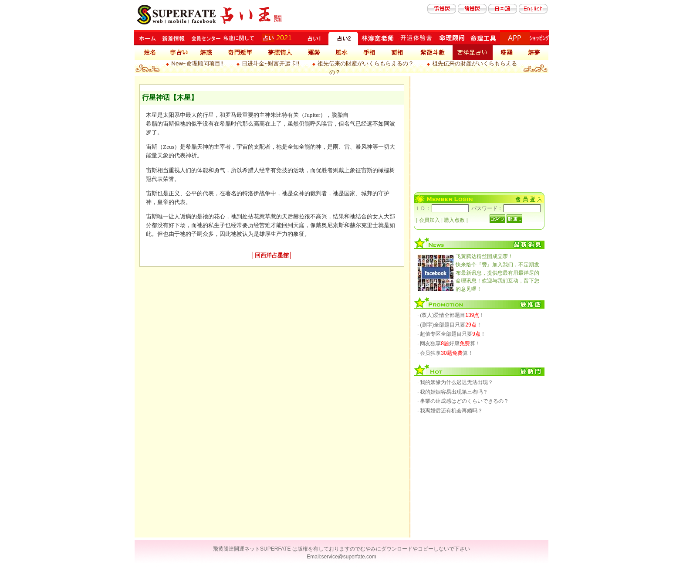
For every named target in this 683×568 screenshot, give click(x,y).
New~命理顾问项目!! (197, 63)
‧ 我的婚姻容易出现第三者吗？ (452, 392)
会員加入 (429, 220)
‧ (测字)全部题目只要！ (449, 325)
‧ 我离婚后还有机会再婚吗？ (450, 411)
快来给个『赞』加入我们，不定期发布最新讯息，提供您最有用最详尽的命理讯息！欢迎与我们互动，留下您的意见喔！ (497, 272)
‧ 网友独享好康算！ (448, 343)
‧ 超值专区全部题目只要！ (451, 334)
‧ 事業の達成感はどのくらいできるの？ (463, 401)
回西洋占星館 (272, 255)
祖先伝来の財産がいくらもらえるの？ (366, 63)
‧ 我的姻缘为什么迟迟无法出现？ (455, 382)
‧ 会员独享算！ (445, 353)
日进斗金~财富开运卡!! (270, 63)
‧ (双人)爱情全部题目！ (450, 315)
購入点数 (454, 220)
